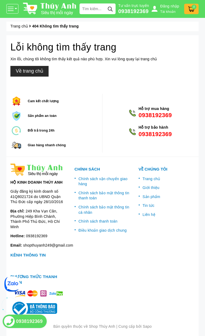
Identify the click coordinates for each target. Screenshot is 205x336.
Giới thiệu (151, 187)
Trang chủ (151, 179)
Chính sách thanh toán (97, 221)
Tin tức (148, 205)
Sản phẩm (151, 197)
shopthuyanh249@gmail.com (48, 245)
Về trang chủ (29, 71)
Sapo (147, 326)
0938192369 (133, 11)
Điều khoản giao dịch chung (102, 230)
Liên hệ (149, 214)
